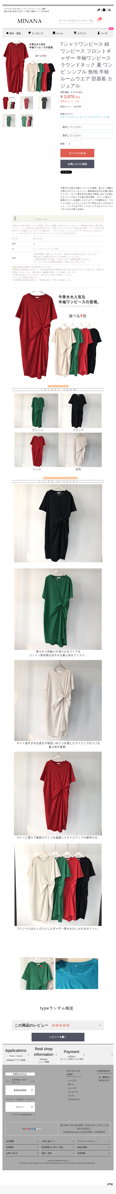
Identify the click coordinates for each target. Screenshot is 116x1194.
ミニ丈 (106, 117)
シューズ (72, 1088)
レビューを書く (58, 1037)
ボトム (71, 1084)
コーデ (105, 31)
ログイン (24, 1107)
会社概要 (22, 1141)
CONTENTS (103, 1071)
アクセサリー (74, 1099)
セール (58, 33)
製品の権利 (93, 1147)
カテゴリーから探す (73, 1073)
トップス (72, 1080)
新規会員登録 (23, 1090)
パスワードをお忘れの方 (23, 1114)
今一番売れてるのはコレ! (104, 1078)
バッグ (71, 1095)
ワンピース (93, 117)
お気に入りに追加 (77, 164)
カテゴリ (80, 33)
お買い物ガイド (58, 1141)
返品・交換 (58, 1153)
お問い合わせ (22, 1153)
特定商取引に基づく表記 (58, 1147)
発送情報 (93, 1153)
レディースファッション (72, 117)
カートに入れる (77, 153)
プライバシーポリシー (93, 1141)
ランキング (35, 33)
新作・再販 (13, 33)
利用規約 (22, 1147)
